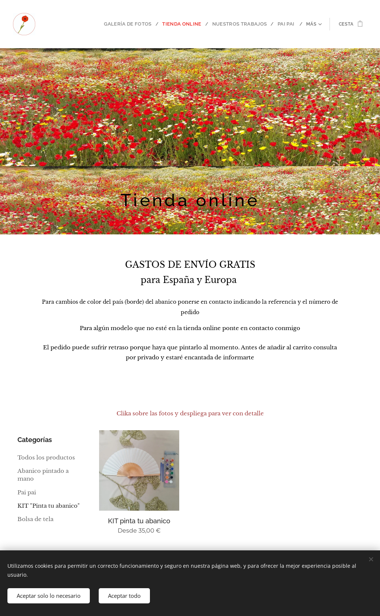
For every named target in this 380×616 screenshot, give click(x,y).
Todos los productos (46, 457)
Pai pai (26, 492)
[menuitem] (89, 24)
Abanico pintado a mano (43, 474)
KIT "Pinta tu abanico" (48, 505)
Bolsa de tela (35, 519)
